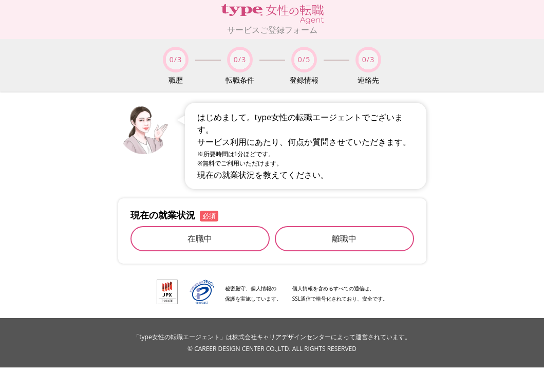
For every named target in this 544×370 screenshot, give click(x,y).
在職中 (199, 238)
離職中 (344, 238)
